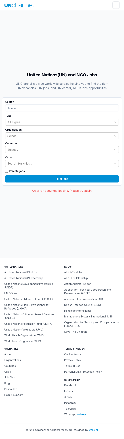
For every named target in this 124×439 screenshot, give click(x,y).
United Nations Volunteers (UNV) (23, 329)
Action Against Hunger (77, 283)
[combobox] (7, 122)
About (7, 354)
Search (9, 101)
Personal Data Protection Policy (83, 371)
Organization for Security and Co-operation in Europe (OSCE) (91, 324)
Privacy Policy (72, 360)
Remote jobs (17, 171)
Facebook (70, 385)
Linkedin (69, 391)
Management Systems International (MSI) (88, 316)
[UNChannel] (19, 5)
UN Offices (10, 293)
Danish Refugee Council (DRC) (82, 304)
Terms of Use (72, 365)
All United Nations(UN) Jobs (20, 272)
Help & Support (13, 394)
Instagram (70, 402)
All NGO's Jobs (73, 272)
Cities (8, 157)
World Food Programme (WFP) (22, 341)
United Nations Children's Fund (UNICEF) (28, 299)
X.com (68, 397)
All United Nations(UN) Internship (23, 278)
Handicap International (77, 310)
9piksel (93, 429)
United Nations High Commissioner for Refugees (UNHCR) (26, 306)
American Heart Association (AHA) (84, 299)
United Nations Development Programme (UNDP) (28, 285)
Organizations (12, 360)
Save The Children (75, 331)
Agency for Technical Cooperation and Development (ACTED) (87, 291)
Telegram (70, 408)
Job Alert (9, 377)
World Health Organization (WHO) (24, 335)
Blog (7, 383)
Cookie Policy (72, 354)
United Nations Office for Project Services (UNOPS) (29, 316)
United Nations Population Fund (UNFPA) (28, 323)
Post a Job (10, 389)
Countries (11, 143)
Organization (13, 129)
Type (8, 116)
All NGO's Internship (76, 278)
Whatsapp (70, 414)
